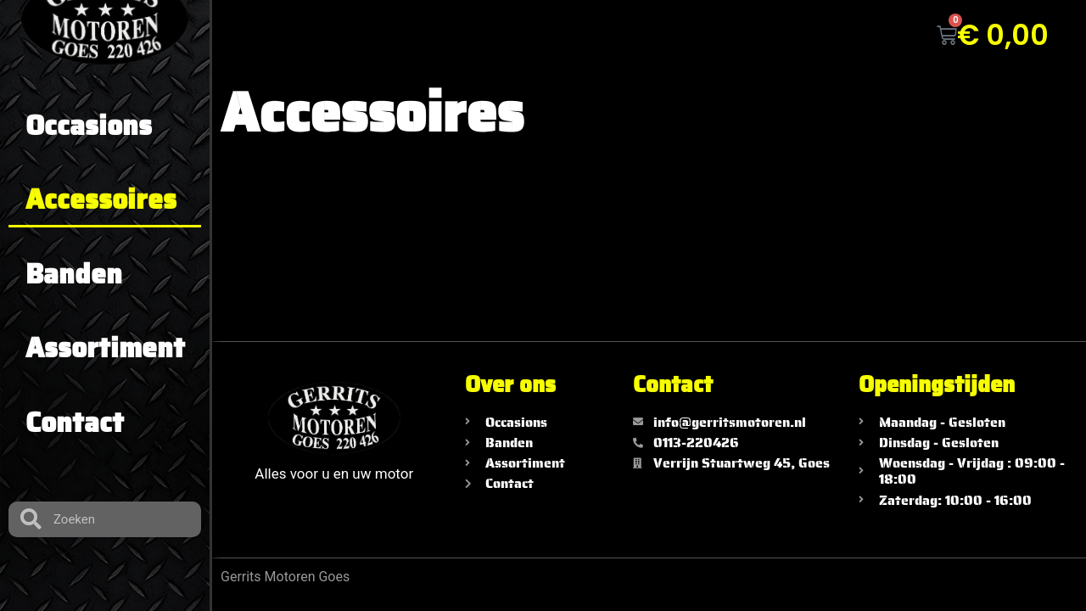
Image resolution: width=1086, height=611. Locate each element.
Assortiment (105, 348)
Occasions (88, 125)
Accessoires (100, 199)
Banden (73, 274)
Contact (74, 422)
